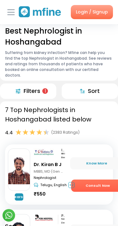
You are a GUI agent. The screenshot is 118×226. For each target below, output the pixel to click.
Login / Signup (92, 12)
